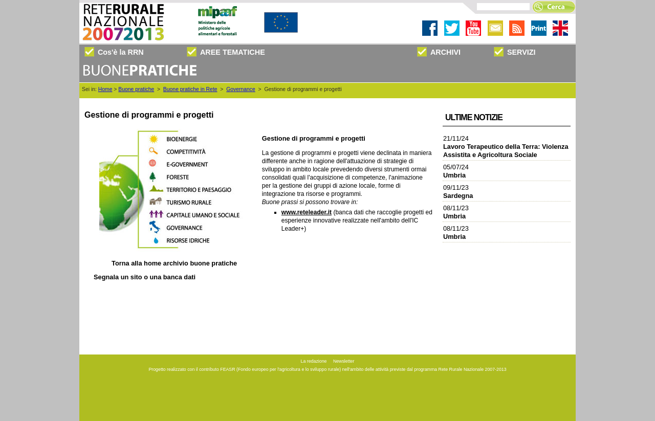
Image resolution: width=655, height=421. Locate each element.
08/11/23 (456, 212)
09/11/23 (458, 192)
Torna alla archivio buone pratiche (174, 263)
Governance (240, 89)
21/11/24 (506, 147)
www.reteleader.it (306, 212)
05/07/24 (456, 171)
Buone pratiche (136, 89)
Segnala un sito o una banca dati (144, 277)
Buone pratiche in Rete (190, 89)
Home (105, 89)
